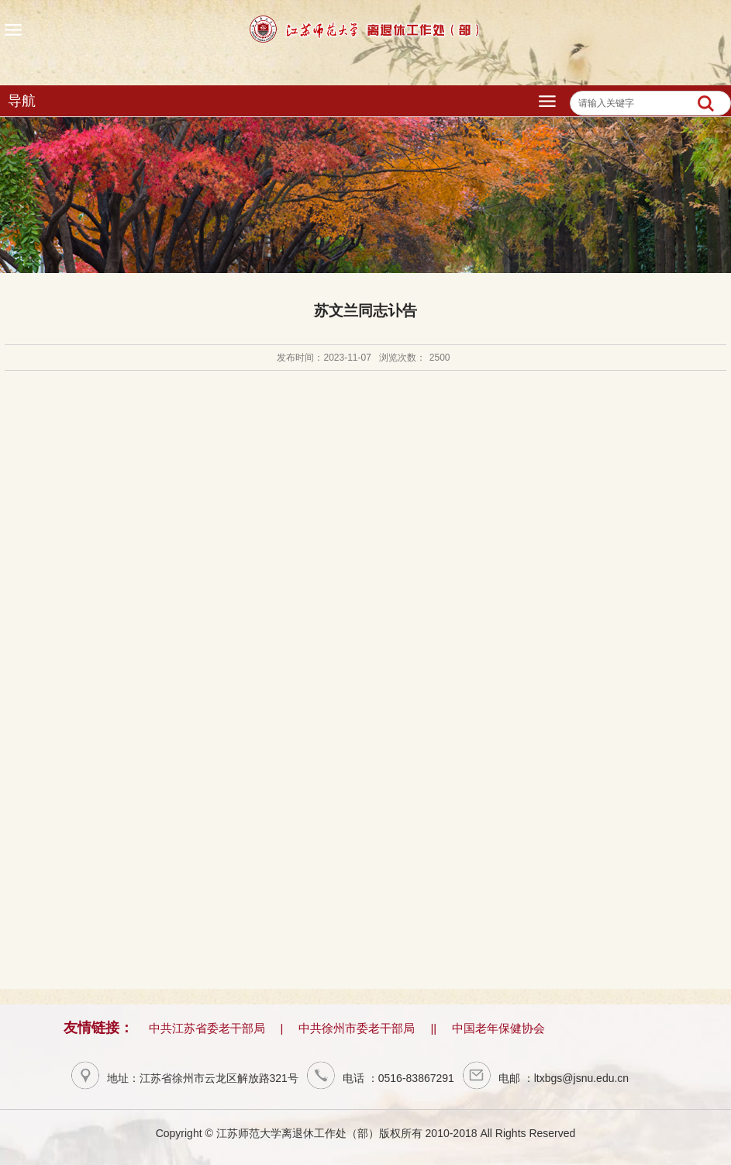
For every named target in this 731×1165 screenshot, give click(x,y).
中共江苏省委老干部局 (207, 1028)
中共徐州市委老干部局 (356, 1028)
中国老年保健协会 (498, 1028)
